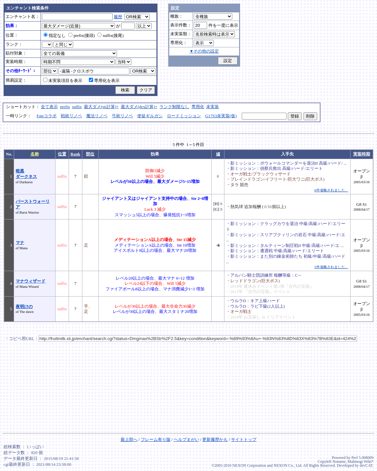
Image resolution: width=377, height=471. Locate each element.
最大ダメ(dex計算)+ (139, 107)
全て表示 (49, 107)
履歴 (118, 17)
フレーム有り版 (156, 439)
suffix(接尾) (110, 35)
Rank (75, 154)
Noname (339, 461)
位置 (62, 154)
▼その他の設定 (204, 51)
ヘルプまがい (186, 439)
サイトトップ (243, 439)
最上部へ (129, 439)
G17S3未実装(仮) (221, 116)
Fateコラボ (47, 116)
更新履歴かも (215, 439)
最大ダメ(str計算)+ (101, 107)
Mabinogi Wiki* (360, 461)
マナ (20, 242)
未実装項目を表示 (62, 80)
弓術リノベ (122, 116)
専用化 (197, 107)
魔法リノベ (96, 116)
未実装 (212, 107)
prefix (65, 107)
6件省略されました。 (331, 190)
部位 (90, 154)
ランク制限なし (174, 107)
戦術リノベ (71, 116)
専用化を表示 (104, 80)
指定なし (54, 35)
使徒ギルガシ (150, 116)
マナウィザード (30, 281)
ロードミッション (184, 116)
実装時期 (361, 154)
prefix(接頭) (81, 35)
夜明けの (24, 306)
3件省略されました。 (331, 267)
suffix (77, 107)
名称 (34, 154)
